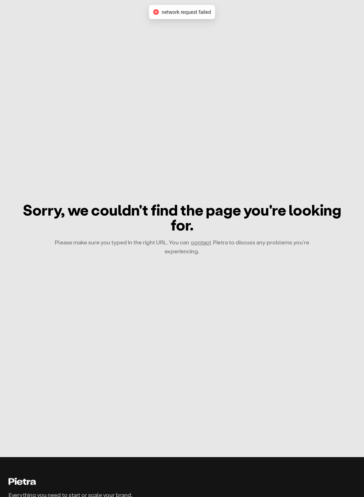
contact (201, 242)
